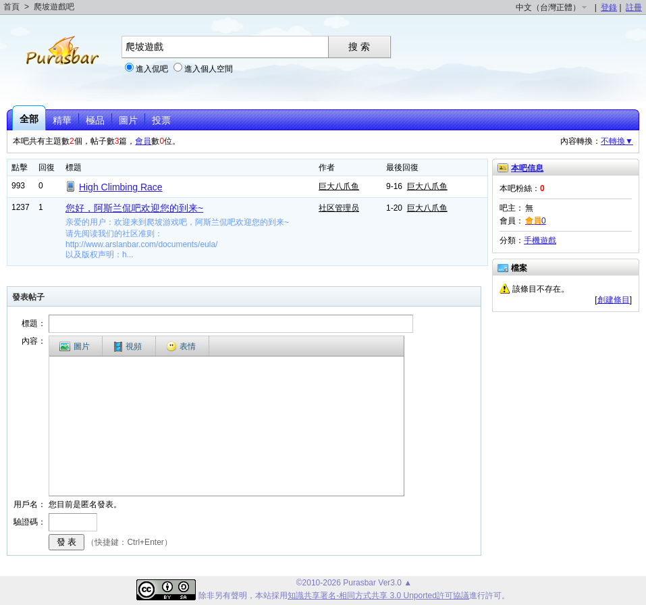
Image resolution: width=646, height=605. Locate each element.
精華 (62, 120)
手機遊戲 (540, 240)
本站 (263, 595)
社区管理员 (339, 208)
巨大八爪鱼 (339, 186)
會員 (143, 141)
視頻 (128, 347)
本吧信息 (527, 168)
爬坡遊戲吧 (54, 6)
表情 (181, 346)
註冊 (634, 7)
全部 (29, 118)
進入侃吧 (152, 69)
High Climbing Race (121, 187)
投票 (161, 120)
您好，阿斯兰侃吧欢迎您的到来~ (134, 208)
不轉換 (617, 141)
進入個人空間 (208, 69)
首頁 (11, 6)
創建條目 (613, 300)
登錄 (609, 7)
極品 (95, 120)
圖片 (128, 120)
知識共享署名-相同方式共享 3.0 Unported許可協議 (378, 595)
